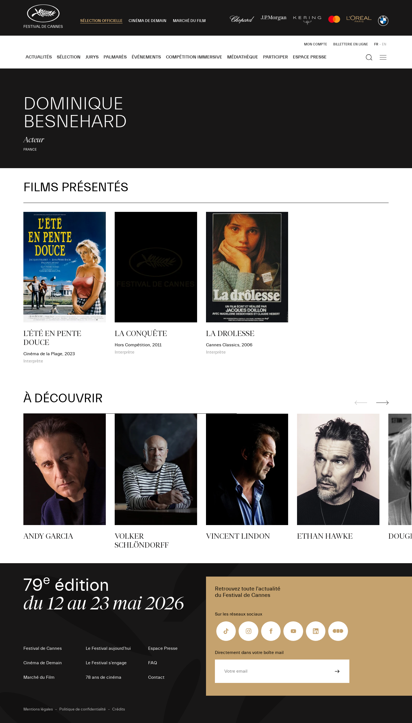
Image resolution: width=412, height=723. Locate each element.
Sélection (68, 57)
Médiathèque (242, 57)
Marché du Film (39, 677)
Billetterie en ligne (350, 44)
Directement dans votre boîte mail (249, 652)
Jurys (92, 57)
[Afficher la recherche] (369, 57)
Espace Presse (310, 57)
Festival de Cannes (42, 648)
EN (384, 44)
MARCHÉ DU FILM (189, 21)
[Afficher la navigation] (383, 57)
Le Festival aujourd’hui (108, 648)
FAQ (152, 662)
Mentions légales (38, 709)
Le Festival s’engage (106, 662)
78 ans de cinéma (103, 677)
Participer (275, 57)
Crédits (118, 709)
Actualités (39, 57)
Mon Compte (315, 44)
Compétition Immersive (194, 57)
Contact (156, 677)
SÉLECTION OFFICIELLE (101, 21)
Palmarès (115, 57)
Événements (146, 57)
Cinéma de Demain (42, 662)
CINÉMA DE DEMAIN (147, 21)
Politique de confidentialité (82, 709)
